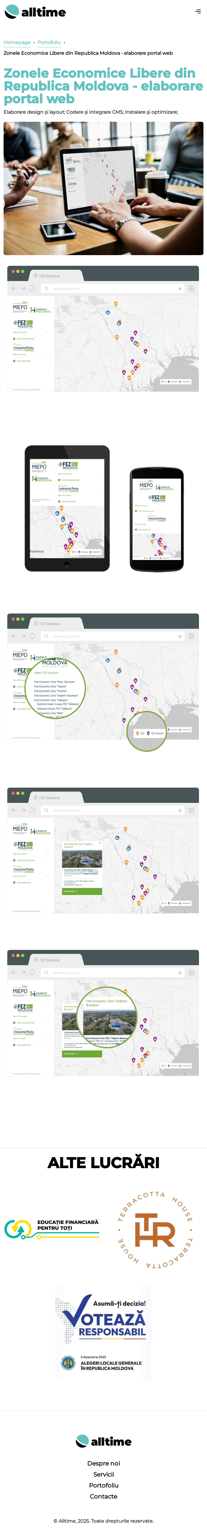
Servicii (103, 1474)
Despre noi (103, 1463)
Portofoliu (103, 1485)
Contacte (103, 1496)
